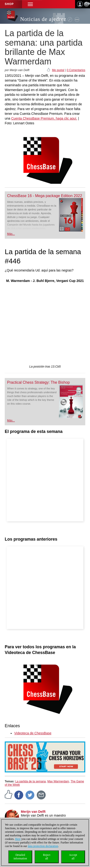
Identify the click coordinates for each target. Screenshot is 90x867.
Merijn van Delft (33, 812)
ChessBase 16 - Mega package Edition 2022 (44, 196)
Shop (9, 4)
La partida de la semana (30, 781)
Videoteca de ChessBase (32, 733)
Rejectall (46, 856)
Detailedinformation (20, 856)
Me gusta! (58, 70)
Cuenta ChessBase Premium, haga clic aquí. (44, 118)
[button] (30, 4)
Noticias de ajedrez (43, 19)
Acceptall (73, 856)
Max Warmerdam (58, 781)
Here (18, 839)
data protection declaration (43, 846)
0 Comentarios (76, 70)
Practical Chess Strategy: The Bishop (38, 382)
